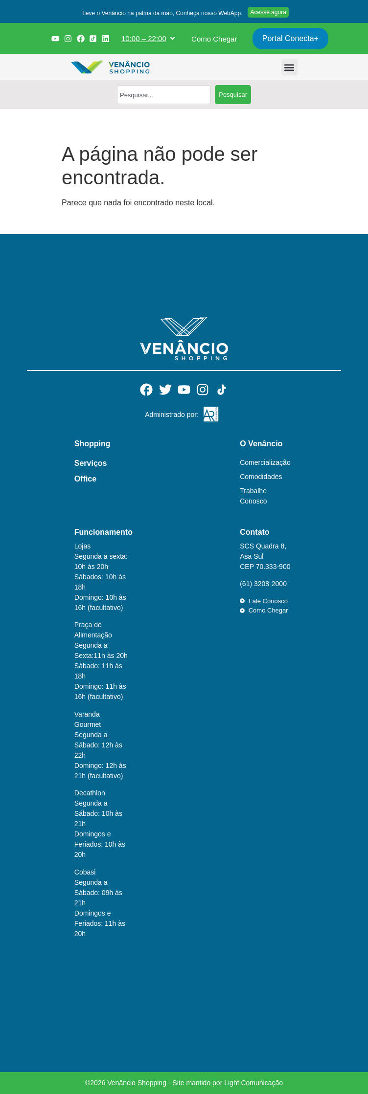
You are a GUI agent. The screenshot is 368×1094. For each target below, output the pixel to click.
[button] (161, 14)
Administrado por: (172, 414)
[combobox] (164, 94)
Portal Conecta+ (290, 38)
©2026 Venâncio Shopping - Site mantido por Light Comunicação (184, 1083)
